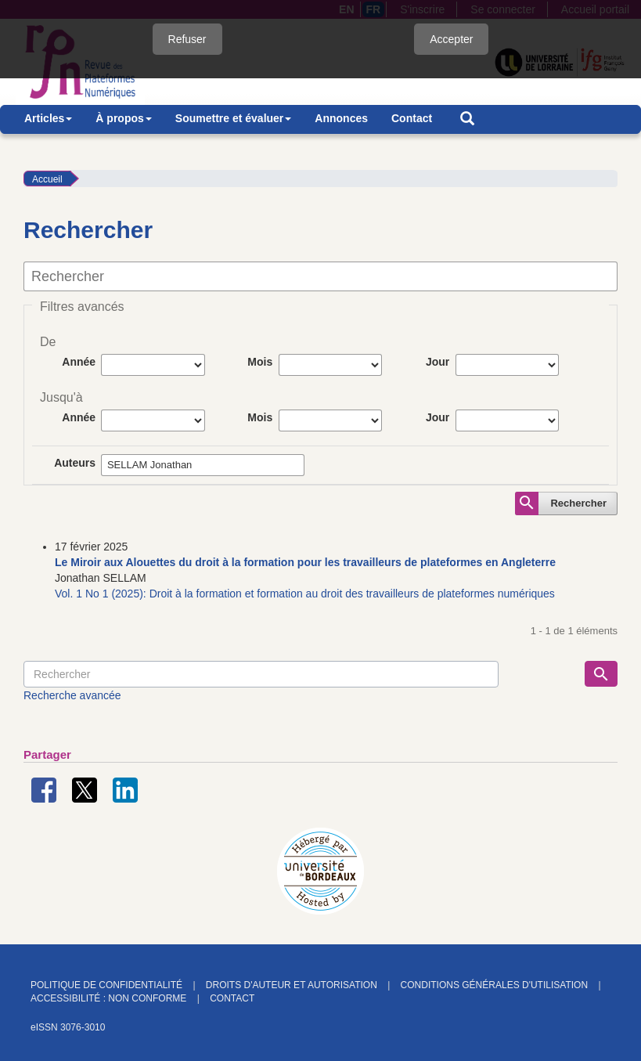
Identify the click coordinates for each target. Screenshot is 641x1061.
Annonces (341, 118)
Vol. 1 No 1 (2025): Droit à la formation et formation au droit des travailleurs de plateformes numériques (305, 593)
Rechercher (578, 503)
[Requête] (261, 674)
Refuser (187, 39)
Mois (259, 361)
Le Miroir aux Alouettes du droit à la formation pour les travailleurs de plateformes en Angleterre (305, 562)
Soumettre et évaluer (233, 118)
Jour (437, 361)
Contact (411, 118)
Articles (48, 118)
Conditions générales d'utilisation (494, 985)
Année (78, 361)
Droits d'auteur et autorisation (291, 985)
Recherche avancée (72, 695)
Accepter (451, 39)
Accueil (47, 179)
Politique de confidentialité (106, 985)
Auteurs (74, 463)
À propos (123, 118)
